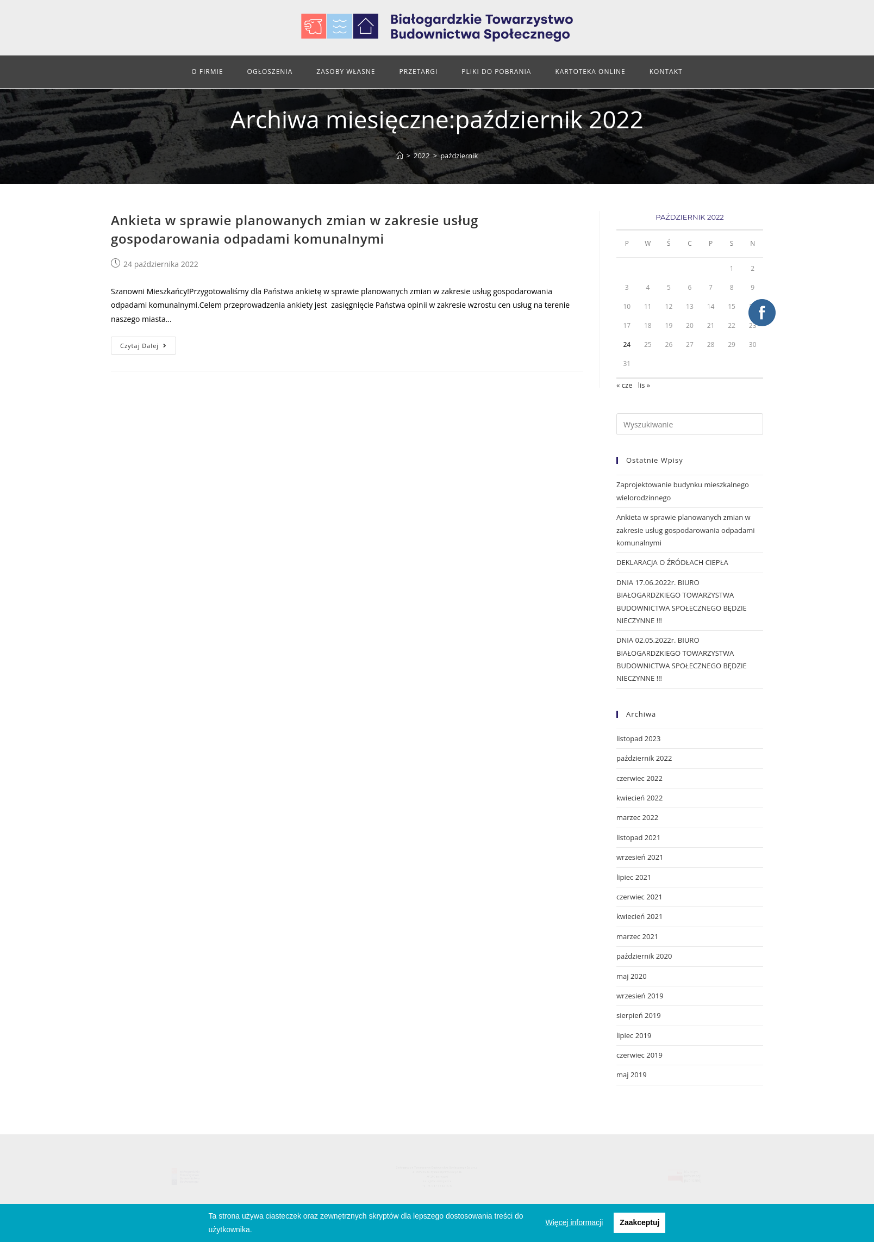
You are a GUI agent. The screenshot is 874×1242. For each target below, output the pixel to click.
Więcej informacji (574, 1222)
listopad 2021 (638, 837)
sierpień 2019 (638, 1015)
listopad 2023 (638, 738)
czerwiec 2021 (639, 897)
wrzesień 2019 (640, 996)
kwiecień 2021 (639, 916)
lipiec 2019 (633, 1035)
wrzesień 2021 (640, 857)
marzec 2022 (637, 817)
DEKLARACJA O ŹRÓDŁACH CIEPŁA (672, 562)
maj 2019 (631, 1074)
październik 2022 (644, 758)
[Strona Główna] (399, 155)
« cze (624, 385)
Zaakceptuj (639, 1222)
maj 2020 (631, 976)
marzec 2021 (637, 936)
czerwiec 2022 (639, 778)
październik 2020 (644, 956)
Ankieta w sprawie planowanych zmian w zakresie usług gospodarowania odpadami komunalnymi (294, 229)
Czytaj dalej (143, 345)
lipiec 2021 (633, 877)
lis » (644, 385)
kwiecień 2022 (639, 798)
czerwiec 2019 (639, 1055)
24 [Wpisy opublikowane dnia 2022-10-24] (626, 344)
